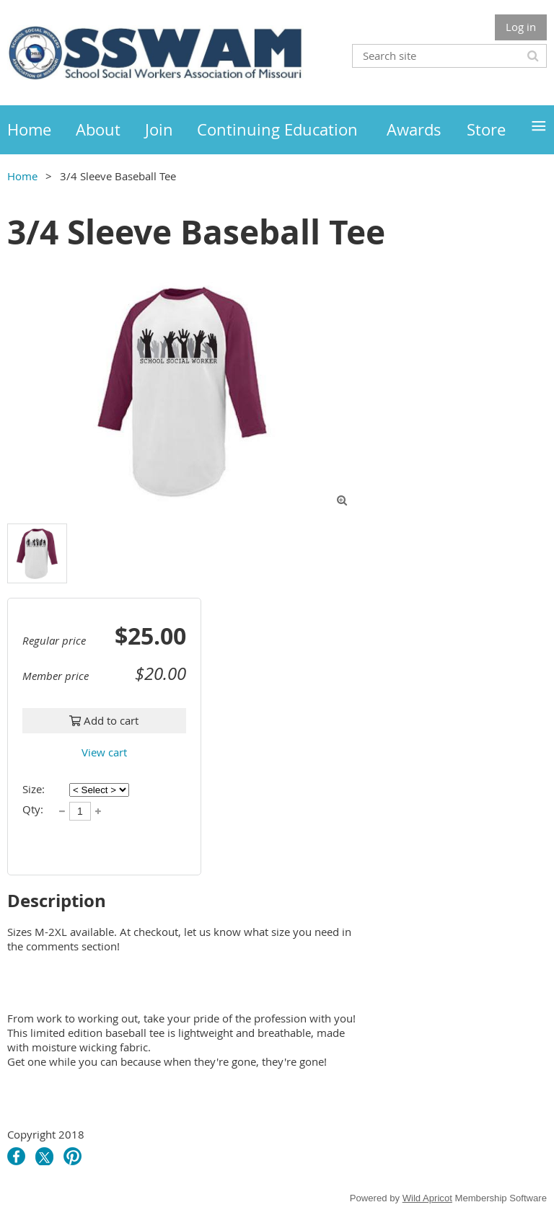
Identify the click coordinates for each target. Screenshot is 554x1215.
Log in (521, 26)
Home (22, 176)
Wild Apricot (427, 1198)
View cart (104, 752)
